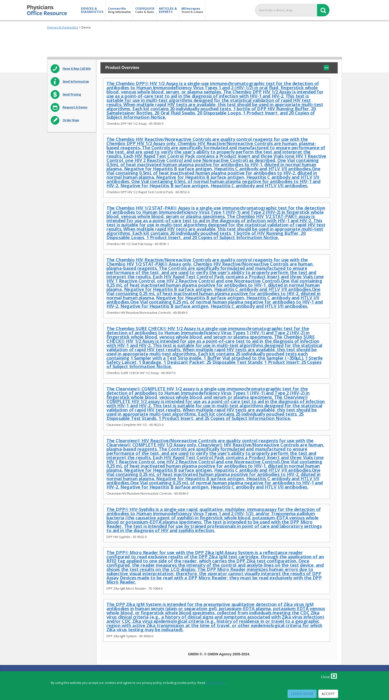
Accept (328, 693)
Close (329, 675)
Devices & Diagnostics (62, 27)
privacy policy (215, 683)
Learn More (302, 693)
